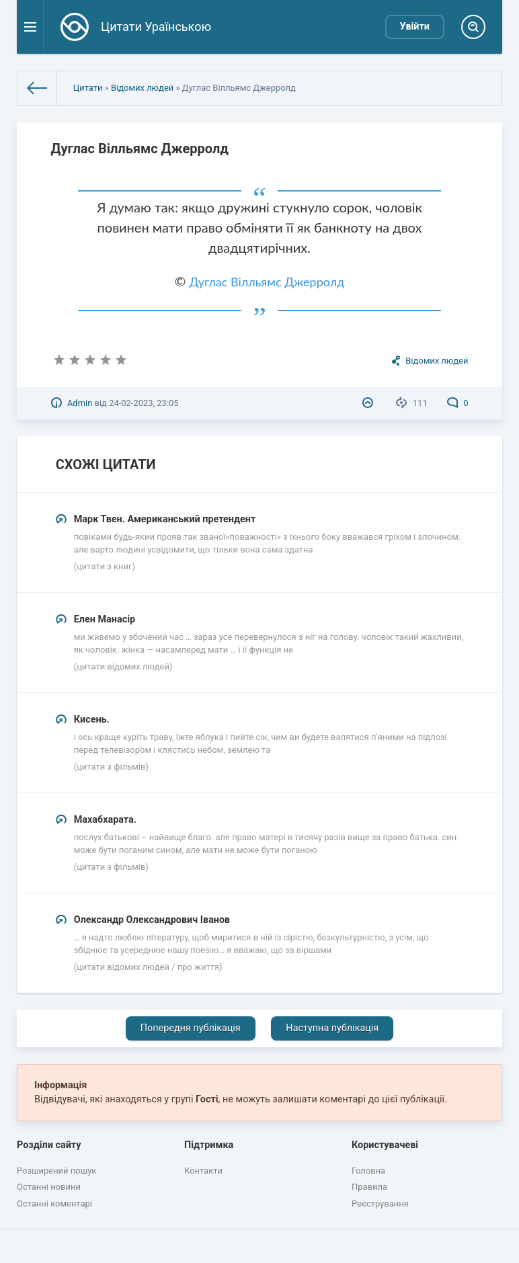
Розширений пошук (56, 1171)
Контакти (203, 1171)
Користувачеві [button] (385, 1145)
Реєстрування (380, 1203)
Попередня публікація (191, 1028)
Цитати (88, 88)
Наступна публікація (332, 1028)
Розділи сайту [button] (49, 1145)
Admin (79, 403)
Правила (369, 1187)
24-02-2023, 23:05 (143, 403)
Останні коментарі (54, 1203)
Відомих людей (142, 88)
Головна (368, 1171)
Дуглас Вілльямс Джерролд (266, 281)
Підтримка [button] (208, 1145)
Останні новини (49, 1187)
